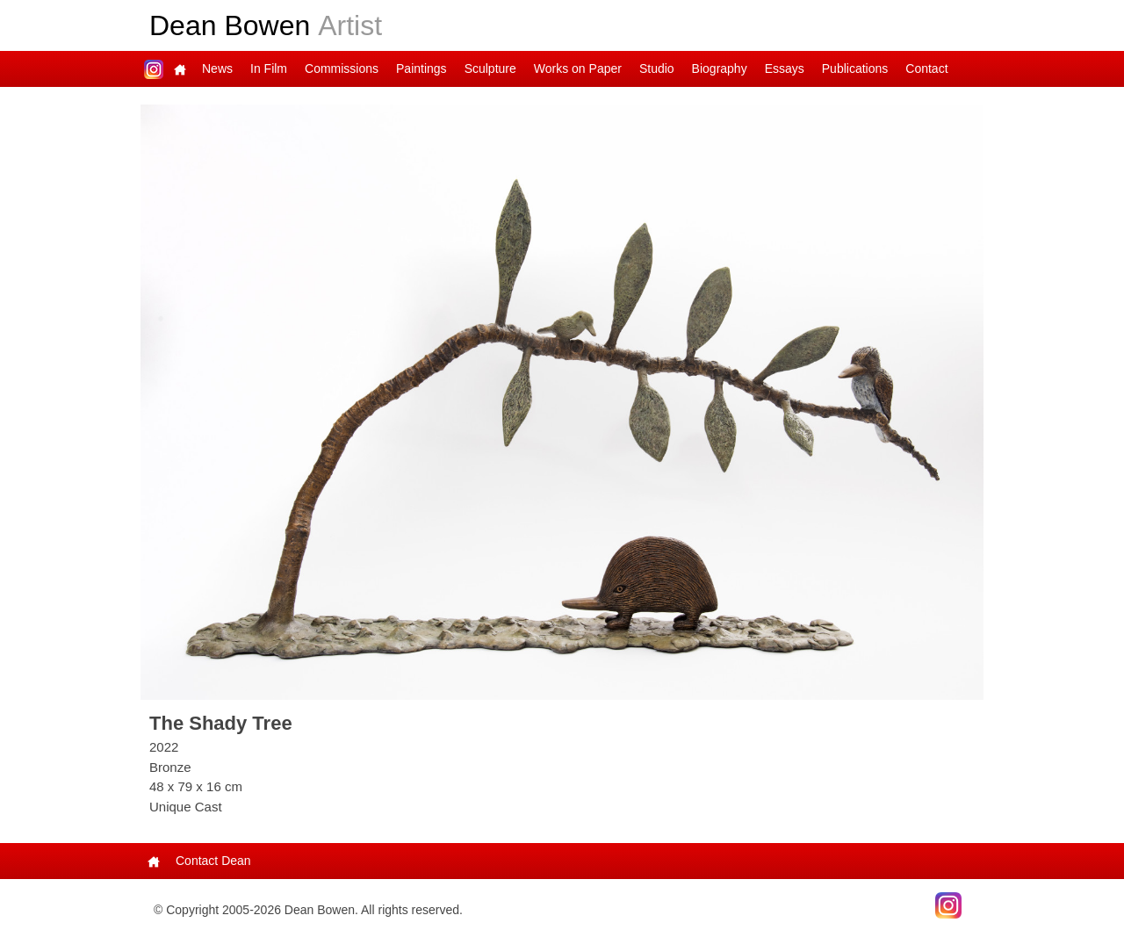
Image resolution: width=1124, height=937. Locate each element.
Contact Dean (213, 861)
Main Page (180, 69)
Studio (656, 68)
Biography (719, 68)
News (217, 68)
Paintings (421, 68)
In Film (268, 68)
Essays (784, 68)
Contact (926, 68)
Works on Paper (578, 68)
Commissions (341, 68)
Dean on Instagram (153, 69)
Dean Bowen (265, 25)
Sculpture (490, 68)
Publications (855, 68)
